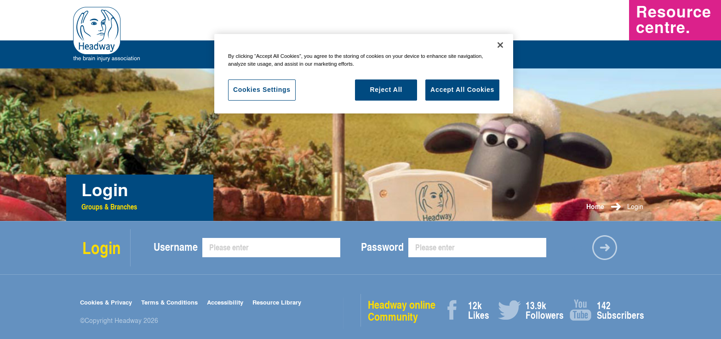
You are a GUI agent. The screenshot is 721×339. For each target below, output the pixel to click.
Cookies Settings (262, 89)
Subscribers (607, 310)
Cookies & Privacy (106, 302)
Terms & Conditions (169, 302)
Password (382, 246)
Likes (478, 310)
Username (176, 246)
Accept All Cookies (462, 89)
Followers (536, 310)
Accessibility (225, 302)
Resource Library (276, 302)
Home (595, 206)
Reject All (386, 89)
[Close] (500, 45)
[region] (363, 73)
